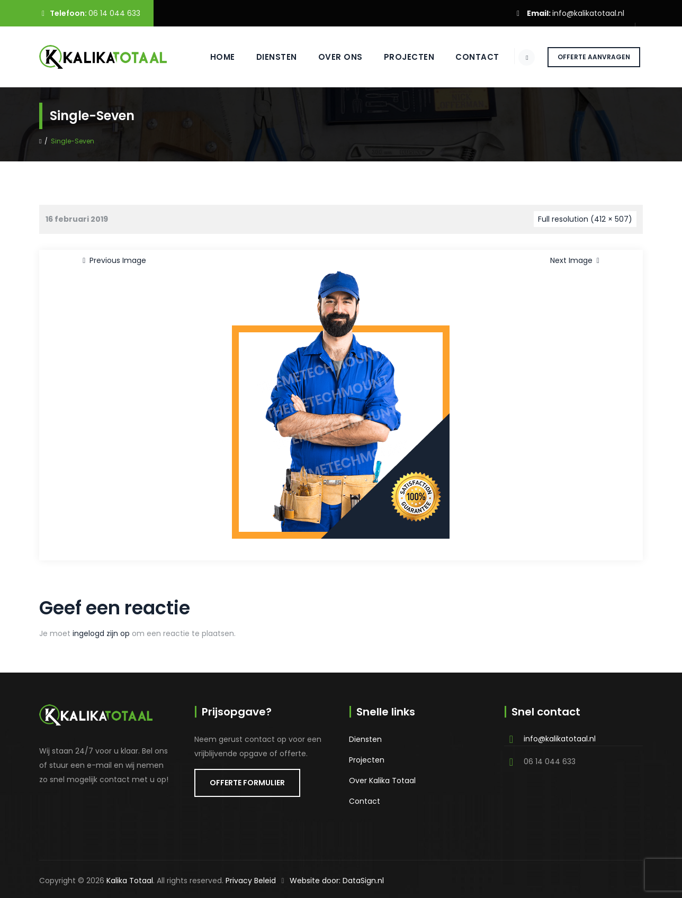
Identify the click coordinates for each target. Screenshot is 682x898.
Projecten (399, 56)
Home (213, 56)
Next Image (576, 260)
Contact (468, 56)
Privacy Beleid (251, 880)
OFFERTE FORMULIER (247, 782)
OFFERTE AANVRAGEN (594, 56)
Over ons (331, 56)
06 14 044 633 (114, 13)
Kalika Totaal (129, 880)
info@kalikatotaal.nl (588, 13)
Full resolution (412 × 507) (585, 219)
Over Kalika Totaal (382, 780)
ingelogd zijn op (101, 633)
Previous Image (112, 260)
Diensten (267, 56)
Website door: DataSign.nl (337, 880)
